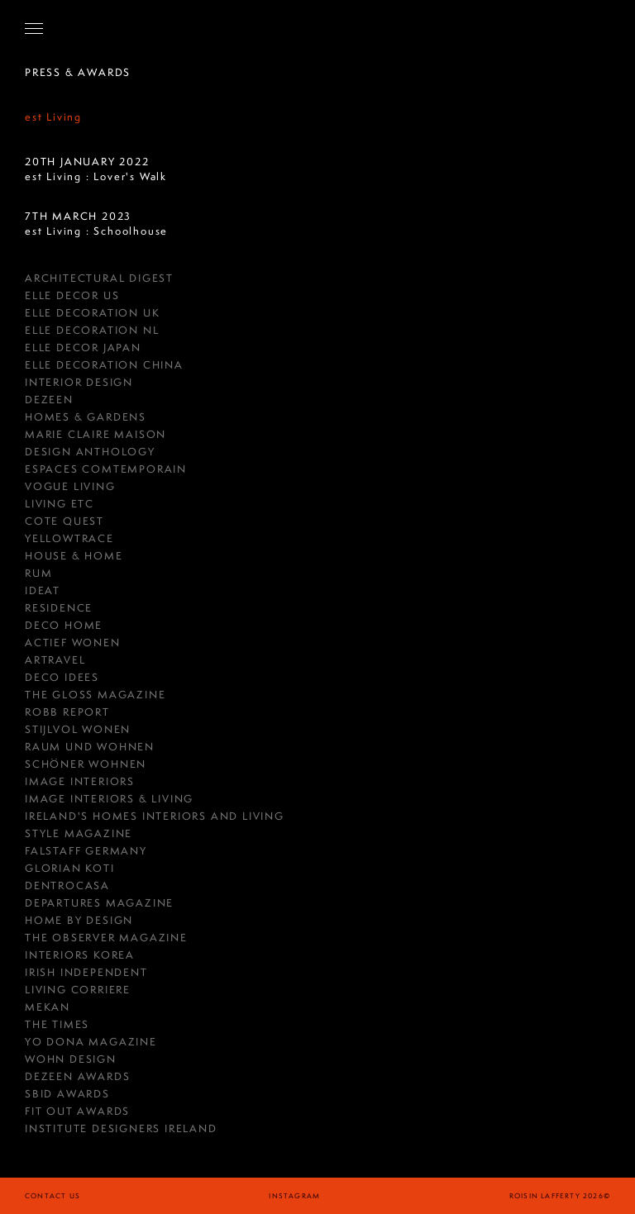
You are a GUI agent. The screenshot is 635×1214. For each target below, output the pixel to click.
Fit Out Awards (77, 1111)
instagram (294, 1196)
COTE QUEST (64, 521)
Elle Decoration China (104, 365)
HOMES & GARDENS (85, 417)
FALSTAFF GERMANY (86, 851)
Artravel (55, 660)
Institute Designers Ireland (121, 1128)
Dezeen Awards (77, 1076)
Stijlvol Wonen (78, 729)
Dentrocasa (67, 885)
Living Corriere (78, 990)
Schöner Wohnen (85, 764)
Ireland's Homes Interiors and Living (154, 816)
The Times (57, 1024)
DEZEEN (49, 400)
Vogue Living (70, 486)
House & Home (74, 556)
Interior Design (79, 382)
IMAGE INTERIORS (80, 781)
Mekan (47, 1007)
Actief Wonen (73, 643)
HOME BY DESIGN (79, 920)
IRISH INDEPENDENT (86, 972)
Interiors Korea (80, 955)
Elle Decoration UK (92, 313)
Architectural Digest (99, 278)
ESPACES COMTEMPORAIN (106, 469)
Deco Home (64, 625)
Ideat (42, 590)
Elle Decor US (72, 295)
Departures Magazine (99, 903)
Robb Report (67, 712)
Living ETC (59, 504)
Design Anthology (90, 452)
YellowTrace (69, 538)
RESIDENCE (59, 608)
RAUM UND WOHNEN (90, 747)
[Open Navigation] (34, 28)
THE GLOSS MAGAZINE (95, 695)
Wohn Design (71, 1059)
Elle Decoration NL (92, 330)
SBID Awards (67, 1094)
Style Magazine (78, 833)
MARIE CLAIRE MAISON (95, 434)
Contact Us (52, 1196)
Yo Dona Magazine (91, 1042)
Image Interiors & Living (109, 799)
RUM (38, 573)
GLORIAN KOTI (70, 868)
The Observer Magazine (106, 938)
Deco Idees (62, 677)
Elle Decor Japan (83, 347)
